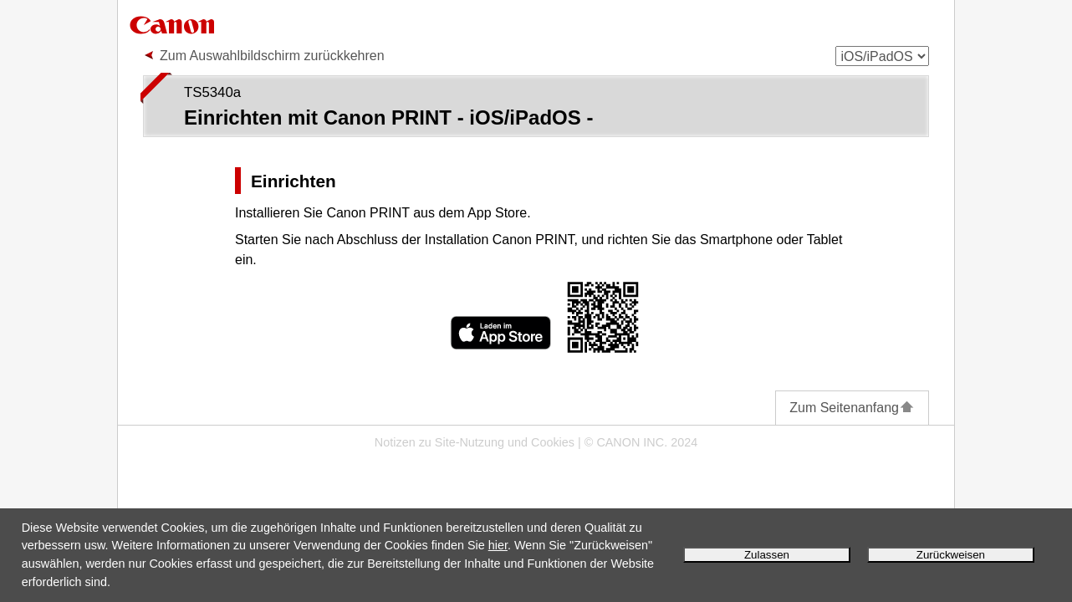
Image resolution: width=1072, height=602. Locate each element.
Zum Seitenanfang (852, 407)
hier (498, 545)
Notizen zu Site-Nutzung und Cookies (474, 442)
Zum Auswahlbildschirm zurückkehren (272, 55)
